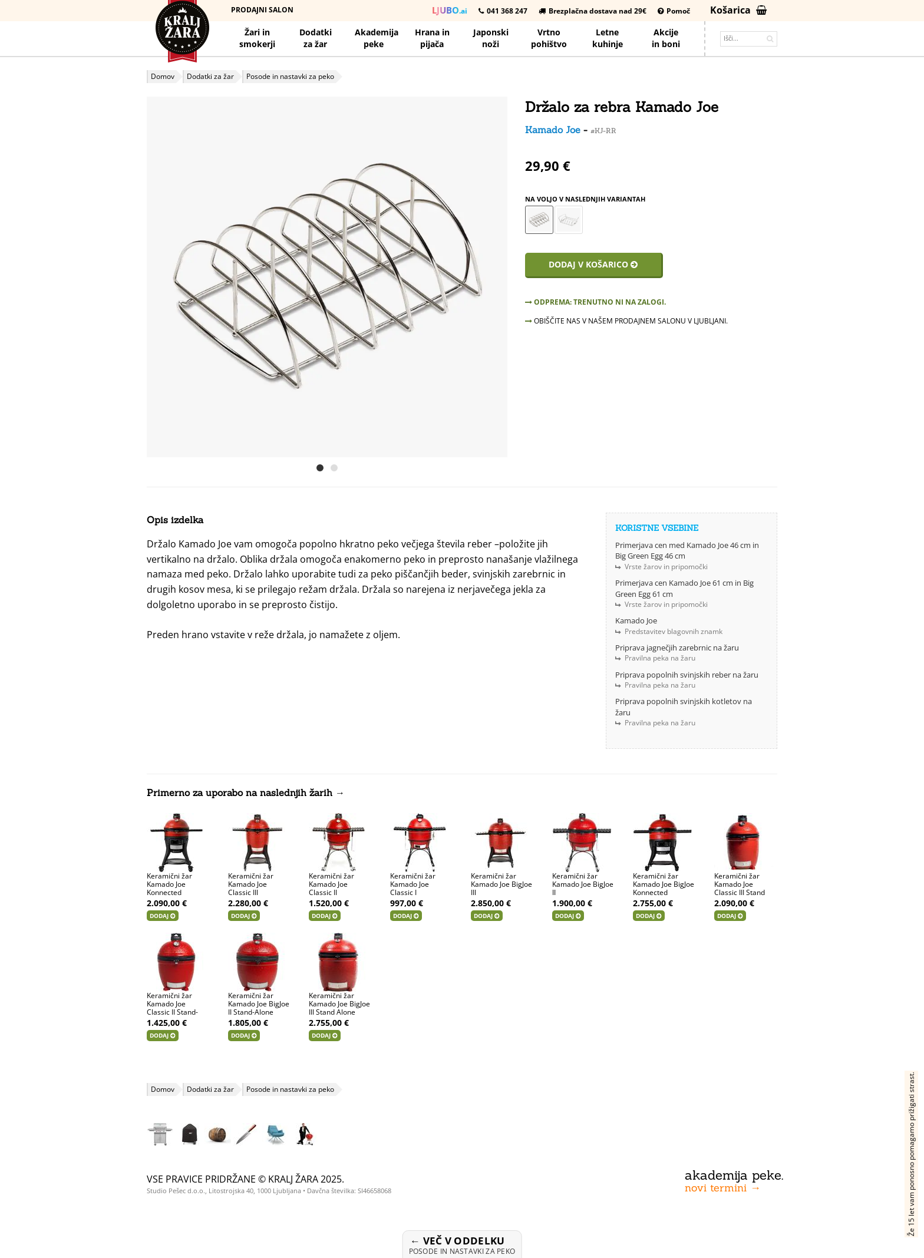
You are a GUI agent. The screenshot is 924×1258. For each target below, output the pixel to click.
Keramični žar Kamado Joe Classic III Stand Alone (739, 888)
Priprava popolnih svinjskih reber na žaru (686, 674)
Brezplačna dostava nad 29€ (592, 11)
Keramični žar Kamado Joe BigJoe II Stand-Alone (258, 1003)
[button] (496, 277)
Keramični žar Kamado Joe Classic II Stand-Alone (172, 1007)
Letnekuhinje (607, 38)
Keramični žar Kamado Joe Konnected (169, 884)
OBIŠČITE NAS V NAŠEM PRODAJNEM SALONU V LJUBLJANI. (626, 321)
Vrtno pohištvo (549, 38)
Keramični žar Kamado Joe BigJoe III (501, 884)
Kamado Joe (552, 130)
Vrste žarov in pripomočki (666, 567)
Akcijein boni (666, 38)
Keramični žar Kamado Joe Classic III (250, 884)
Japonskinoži (491, 38)
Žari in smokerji (257, 38)
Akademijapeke (376, 38)
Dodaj (163, 916)
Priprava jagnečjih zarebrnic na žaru (677, 647)
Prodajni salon (262, 10)
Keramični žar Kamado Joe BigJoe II (582, 884)
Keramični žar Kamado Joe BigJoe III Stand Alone (339, 1003)
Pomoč (674, 11)
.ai (449, 10)
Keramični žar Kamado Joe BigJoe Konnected (663, 884)
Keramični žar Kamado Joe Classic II (331, 884)
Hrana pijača (432, 38)
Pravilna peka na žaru (660, 658)
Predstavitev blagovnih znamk (673, 631)
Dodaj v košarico (593, 264)
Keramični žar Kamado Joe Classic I (412, 884)
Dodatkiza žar (315, 38)
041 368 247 (502, 11)
